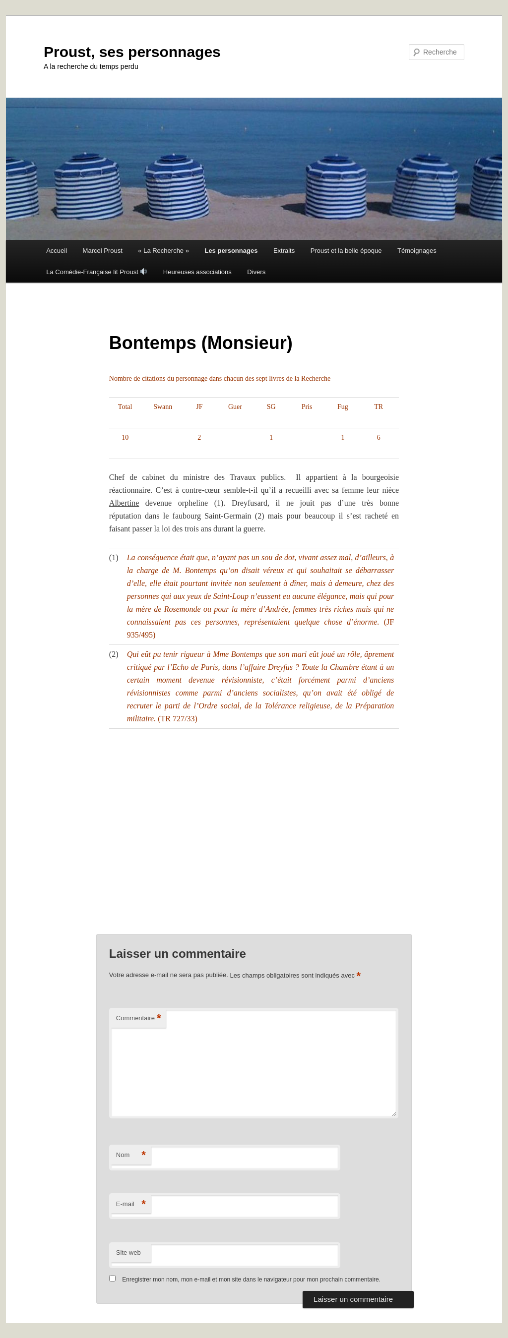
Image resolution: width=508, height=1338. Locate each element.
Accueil (56, 250)
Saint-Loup (231, 596)
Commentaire (138, 1018)
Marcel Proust (103, 250)
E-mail (131, 1204)
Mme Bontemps (237, 654)
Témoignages (417, 250)
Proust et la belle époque (346, 250)
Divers (256, 272)
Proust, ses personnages (132, 52)
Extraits (284, 250)
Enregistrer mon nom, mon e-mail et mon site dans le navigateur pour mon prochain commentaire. (251, 1279)
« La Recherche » (163, 250)
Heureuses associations (197, 272)
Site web (128, 1252)
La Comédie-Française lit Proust (96, 272)
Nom (131, 1155)
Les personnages (230, 250)
